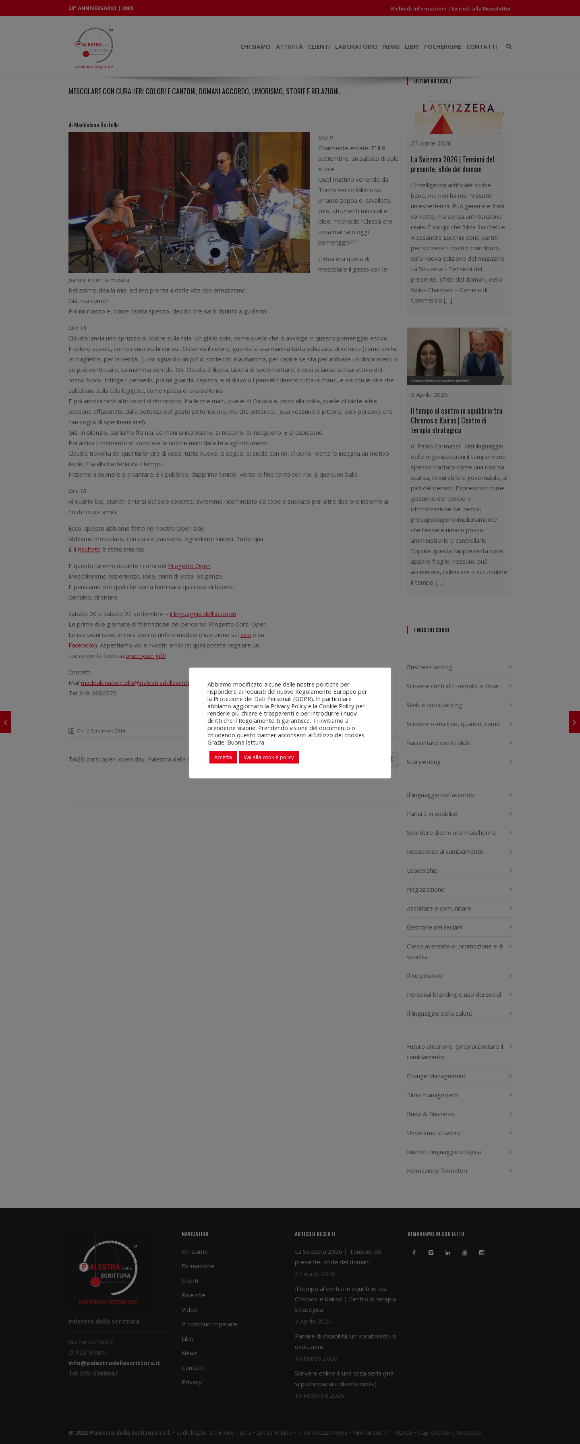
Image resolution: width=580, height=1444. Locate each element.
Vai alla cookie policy (269, 757)
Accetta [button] (223, 757)
